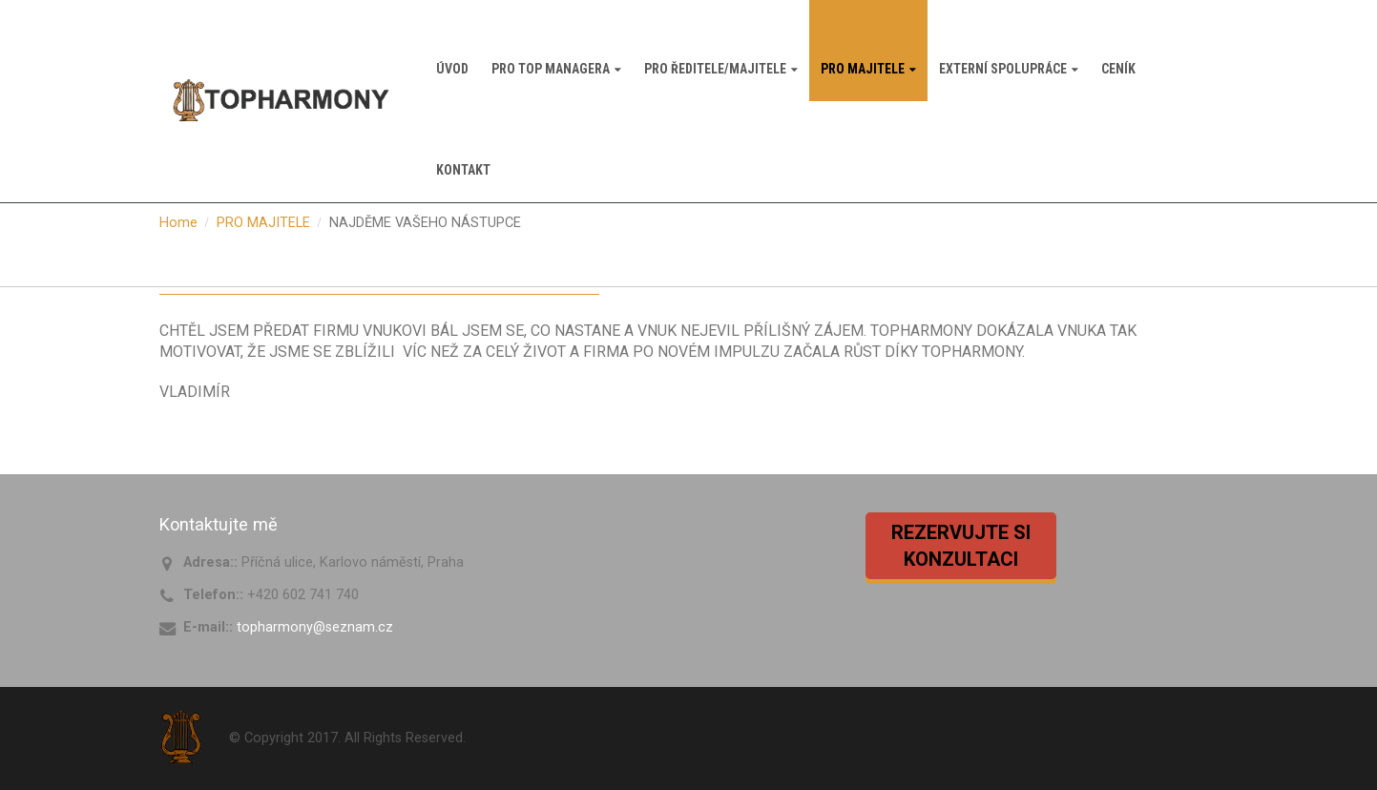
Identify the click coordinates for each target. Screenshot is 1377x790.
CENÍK (1118, 68)
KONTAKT (463, 169)
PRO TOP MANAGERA (550, 68)
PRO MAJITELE (863, 68)
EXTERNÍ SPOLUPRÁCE (1003, 68)
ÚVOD (452, 68)
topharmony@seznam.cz (315, 627)
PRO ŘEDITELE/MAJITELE (715, 68)
